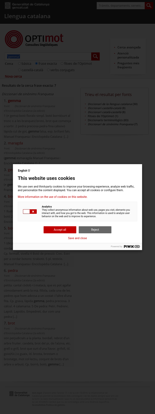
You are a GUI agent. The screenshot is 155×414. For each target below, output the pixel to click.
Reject (95, 229)
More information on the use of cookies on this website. (53, 196)
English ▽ (24, 170)
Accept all (60, 229)
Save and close (77, 238)
